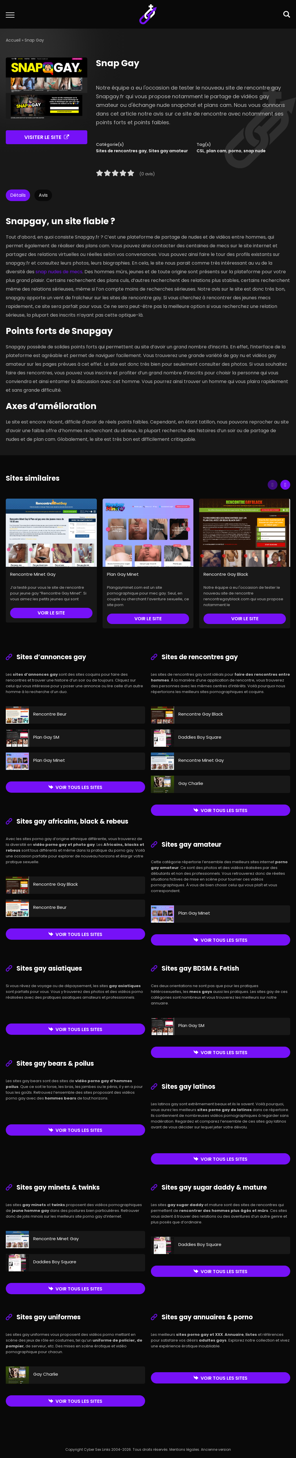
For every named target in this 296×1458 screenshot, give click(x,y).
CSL (200, 151)
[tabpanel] (148, 327)
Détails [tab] (18, 195)
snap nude (254, 151)
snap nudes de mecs (59, 271)
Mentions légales (184, 1449)
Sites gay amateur (168, 151)
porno (234, 151)
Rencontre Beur (49, 714)
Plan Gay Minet (123, 574)
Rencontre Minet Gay (33, 574)
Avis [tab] (43, 195)
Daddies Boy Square (199, 737)
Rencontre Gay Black (226, 574)
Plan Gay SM (46, 737)
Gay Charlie (190, 783)
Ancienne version (216, 1449)
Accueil (13, 40)
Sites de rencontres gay (121, 151)
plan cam (216, 151)
